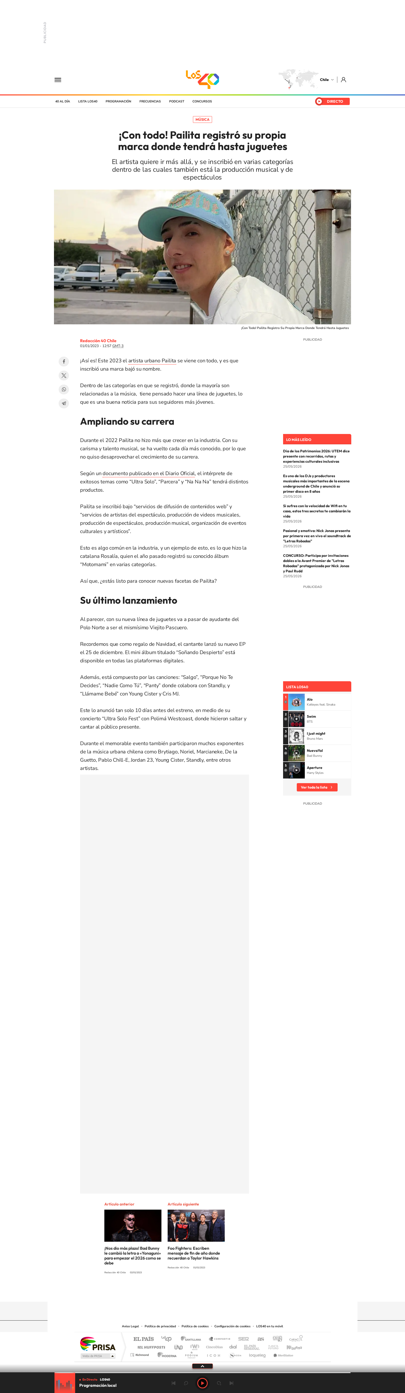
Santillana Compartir (220, 1339)
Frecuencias (150, 101)
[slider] (202, 1372)
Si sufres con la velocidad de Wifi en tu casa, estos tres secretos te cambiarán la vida (317, 511)
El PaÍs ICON (213, 1353)
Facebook (64, 361)
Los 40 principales (168, 1339)
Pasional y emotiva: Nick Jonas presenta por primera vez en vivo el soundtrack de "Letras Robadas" (317, 535)
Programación (118, 101)
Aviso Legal (130, 1326)
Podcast (176, 101)
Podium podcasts (191, 1353)
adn (275, 1339)
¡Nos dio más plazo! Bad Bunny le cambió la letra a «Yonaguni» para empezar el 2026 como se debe (132, 1255)
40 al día (62, 101)
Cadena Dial (233, 1346)
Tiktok (171, 1291)
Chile (324, 79)
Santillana (192, 1339)
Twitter (64, 375)
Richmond (140, 1353)
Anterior (173, 1383)
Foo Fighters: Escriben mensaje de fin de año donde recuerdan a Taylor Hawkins (194, 1253)
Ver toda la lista (314, 787)
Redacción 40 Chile (98, 340)
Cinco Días (213, 1346)
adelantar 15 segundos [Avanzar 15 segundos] (219, 1383)
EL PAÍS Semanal (252, 1346)
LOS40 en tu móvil (269, 1326)
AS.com (258, 1339)
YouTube (192, 1291)
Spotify (223, 1291)
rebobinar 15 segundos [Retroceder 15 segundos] (186, 1383)
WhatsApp (64, 389)
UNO (179, 1346)
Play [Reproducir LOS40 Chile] (202, 1383)
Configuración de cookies (232, 1326)
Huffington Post (150, 1346)
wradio (193, 1346)
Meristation (282, 1353)
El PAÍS (143, 1339)
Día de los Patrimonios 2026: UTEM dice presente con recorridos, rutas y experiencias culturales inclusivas (316, 456)
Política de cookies (195, 1326)
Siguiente (231, 1383)
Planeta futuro (271, 1346)
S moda (235, 1353)
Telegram (64, 403)
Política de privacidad (160, 1326)
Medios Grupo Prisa (97, 1356)
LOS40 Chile (202, 79)
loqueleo (257, 1353)
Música (202, 119)
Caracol (294, 1339)
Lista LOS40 (87, 101)
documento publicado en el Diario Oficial (149, 473)
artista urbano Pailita (152, 360)
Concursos (202, 101)
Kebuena (289, 1346)
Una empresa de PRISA (97, 1343)
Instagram (182, 1291)
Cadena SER (242, 1339)
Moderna (165, 1353)
